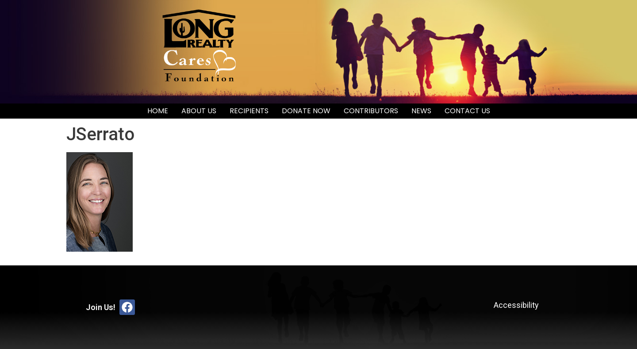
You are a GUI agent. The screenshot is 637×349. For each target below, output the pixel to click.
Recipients (249, 111)
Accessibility (516, 305)
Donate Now (306, 111)
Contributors (371, 111)
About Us (198, 111)
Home (157, 111)
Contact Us (467, 111)
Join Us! (100, 307)
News (421, 111)
